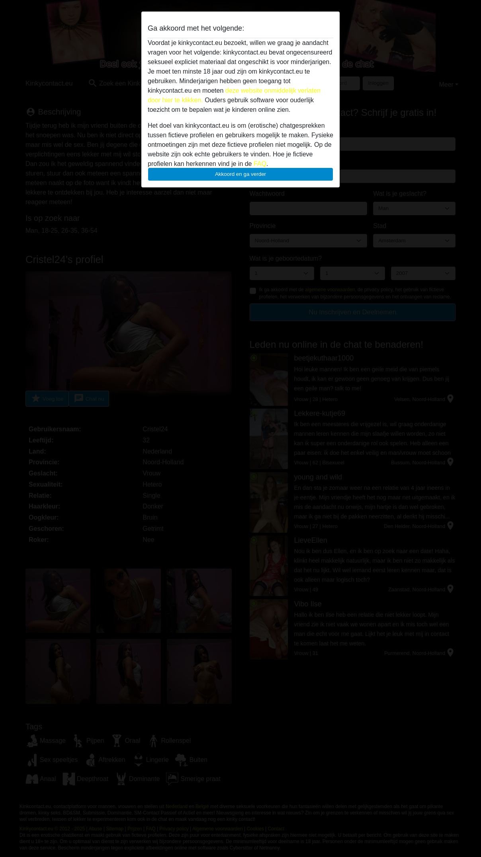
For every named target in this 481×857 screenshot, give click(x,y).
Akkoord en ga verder (240, 174)
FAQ (260, 163)
